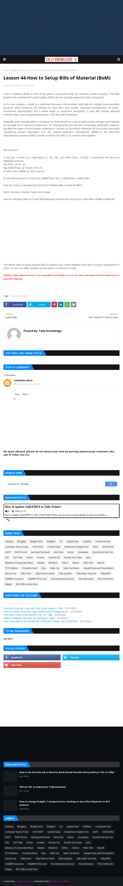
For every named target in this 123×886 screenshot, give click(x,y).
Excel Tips (58, 552)
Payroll (100, 562)
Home (6, 70)
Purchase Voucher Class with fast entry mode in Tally (33, 608)
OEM (95, 132)
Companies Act (102, 541)
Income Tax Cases (73, 557)
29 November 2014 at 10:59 (28, 384)
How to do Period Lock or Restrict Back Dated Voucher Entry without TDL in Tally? (67, 772)
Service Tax (10, 573)
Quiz (43, 568)
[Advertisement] (61, 27)
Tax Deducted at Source (62, 578)
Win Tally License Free (26, 584)
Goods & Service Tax (103, 552)
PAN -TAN (88, 562)
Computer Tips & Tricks (16, 546)
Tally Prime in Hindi (44, 573)
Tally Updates (65, 573)
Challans (87, 541)
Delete (25, 394)
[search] (54, 484)
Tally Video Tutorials (86, 573)
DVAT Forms (21, 552)
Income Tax (54, 557)
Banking (9, 541)
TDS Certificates (105, 578)
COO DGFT (38, 546)
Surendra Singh (23, 380)
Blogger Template (24, 881)
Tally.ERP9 (105, 573)
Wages (8, 584)
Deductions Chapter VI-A (77, 546)
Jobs (88, 557)
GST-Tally (17, 557)
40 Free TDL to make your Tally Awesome (42, 786)
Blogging (21, 541)
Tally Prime (25, 573)
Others (75, 562)
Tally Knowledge (14, 85)
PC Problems (11, 568)
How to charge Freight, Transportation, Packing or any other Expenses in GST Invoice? (64, 803)
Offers (65, 562)
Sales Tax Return (71, 568)
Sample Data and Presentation (98, 568)
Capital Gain (73, 541)
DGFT (95, 546)
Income (40, 557)
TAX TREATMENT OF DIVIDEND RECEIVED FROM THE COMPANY (40, 621)
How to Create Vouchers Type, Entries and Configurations (35, 611)
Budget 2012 (36, 541)
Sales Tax (54, 568)
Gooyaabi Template (59, 881)
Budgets (51, 541)
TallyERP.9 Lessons (20, 70)
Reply (17, 394)
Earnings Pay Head (40, 552)
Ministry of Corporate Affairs (19, 562)
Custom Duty (54, 546)
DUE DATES (108, 546)
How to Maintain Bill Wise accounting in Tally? (29, 618)
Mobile (41, 562)
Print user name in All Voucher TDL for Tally (27, 614)
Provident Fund (29, 568)
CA (61, 541)
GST (7, 557)
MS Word (53, 562)
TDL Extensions (86, 578)
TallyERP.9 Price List (37, 578)
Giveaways (83, 552)
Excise (71, 552)
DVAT (8, 552)
